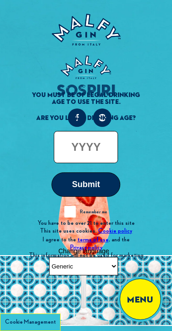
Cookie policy (115, 231)
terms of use (93, 239)
